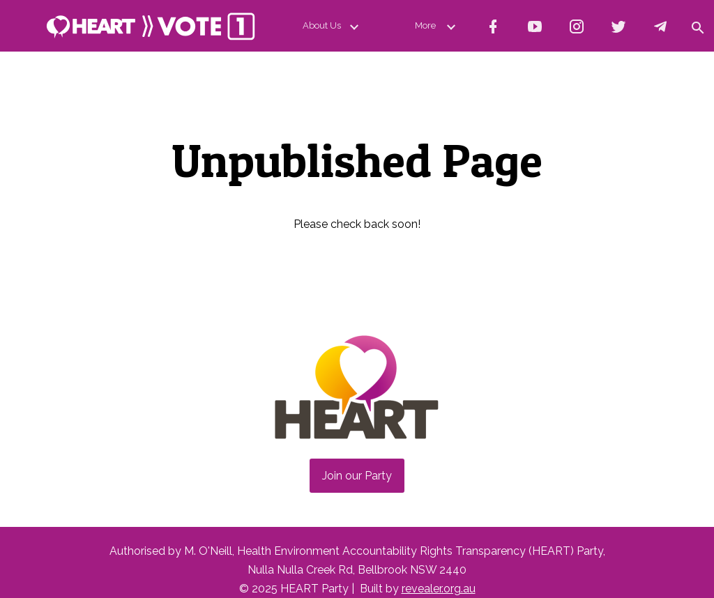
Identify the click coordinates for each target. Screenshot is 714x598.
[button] (697, 26)
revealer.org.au (439, 588)
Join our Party (357, 475)
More (438, 25)
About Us (333, 25)
